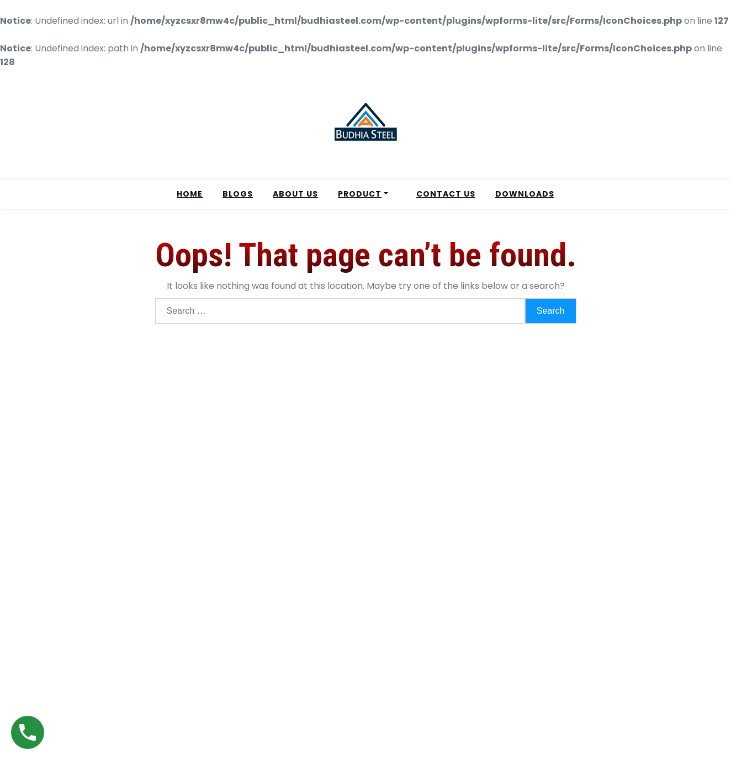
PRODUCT (360, 193)
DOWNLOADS (524, 193)
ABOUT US (295, 193)
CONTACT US (445, 193)
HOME (190, 193)
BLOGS (238, 193)
